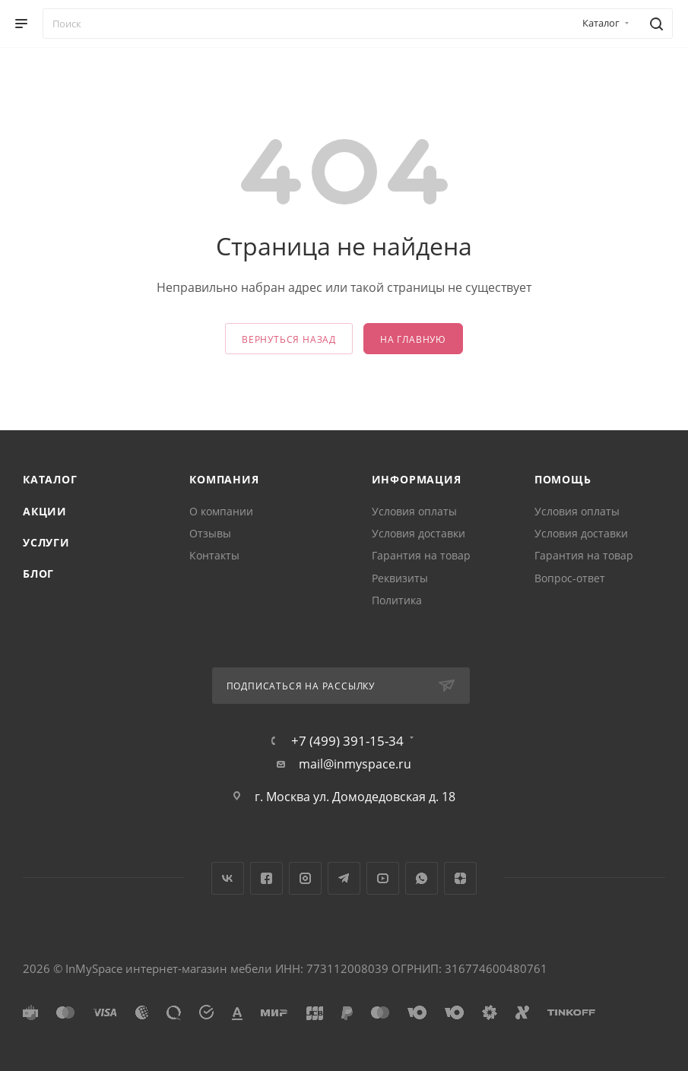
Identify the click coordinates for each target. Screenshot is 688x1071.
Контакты (214, 555)
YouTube (382, 878)
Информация (416, 479)
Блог (38, 573)
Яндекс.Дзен (460, 878)
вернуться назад (289, 339)
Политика (397, 600)
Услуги (46, 542)
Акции (45, 511)
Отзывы (210, 533)
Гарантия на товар (421, 555)
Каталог (50, 479)
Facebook (266, 878)
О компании (221, 511)
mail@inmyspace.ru (355, 764)
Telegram (344, 878)
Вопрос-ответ (569, 578)
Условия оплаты (414, 511)
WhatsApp (421, 878)
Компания (223, 479)
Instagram (305, 878)
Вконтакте (227, 878)
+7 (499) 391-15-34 (347, 740)
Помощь (562, 479)
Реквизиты (400, 578)
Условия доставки (418, 533)
